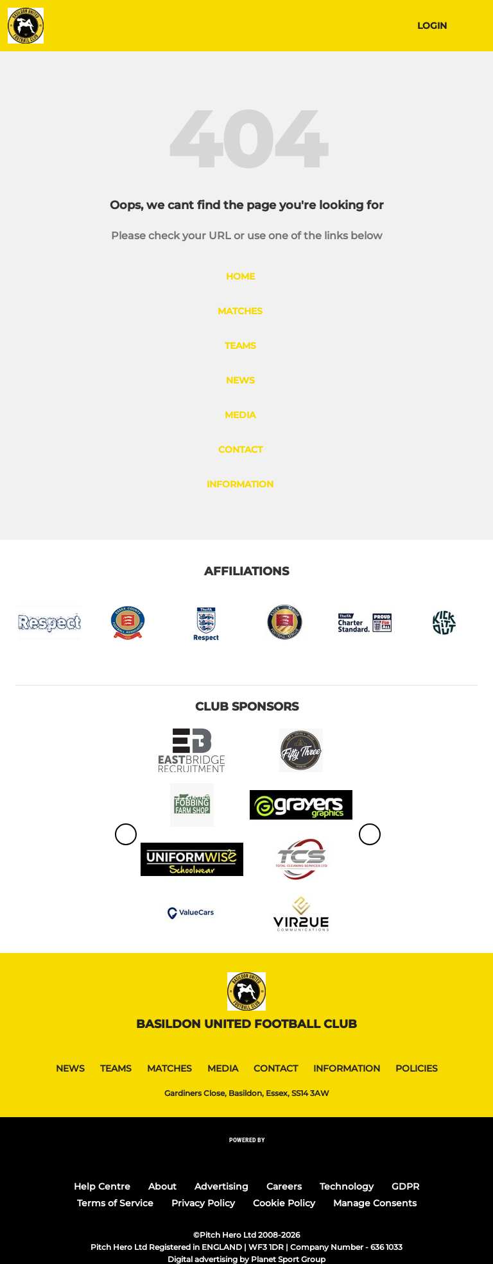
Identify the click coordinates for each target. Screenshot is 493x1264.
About (162, 1186)
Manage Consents (375, 1203)
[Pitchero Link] (246, 1157)
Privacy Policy (203, 1203)
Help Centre (102, 1186)
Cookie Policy (284, 1203)
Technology (347, 1186)
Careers (284, 1186)
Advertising (221, 1186)
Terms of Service (115, 1203)
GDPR (405, 1186)
